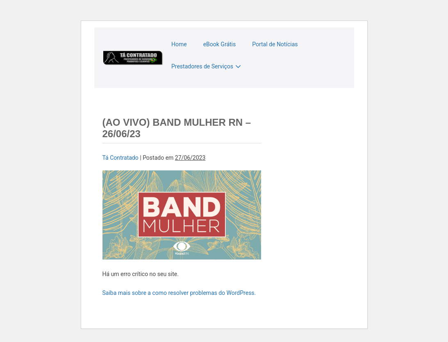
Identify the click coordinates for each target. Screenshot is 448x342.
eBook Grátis (219, 44)
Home (179, 44)
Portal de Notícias (275, 44)
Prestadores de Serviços (202, 66)
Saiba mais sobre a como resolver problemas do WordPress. (179, 293)
